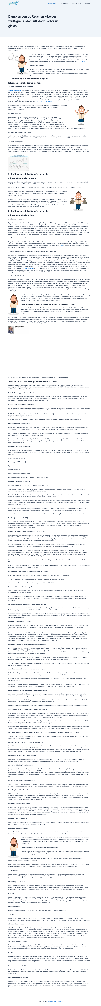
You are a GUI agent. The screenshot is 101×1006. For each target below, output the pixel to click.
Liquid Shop (88, 3)
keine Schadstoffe (82, 61)
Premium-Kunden (66, 3)
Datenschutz (60, 1001)
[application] (58, 3)
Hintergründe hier (30, 268)
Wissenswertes (54, 3)
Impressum (50, 1001)
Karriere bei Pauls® (77, 3)
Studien (61, 245)
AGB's (55, 1001)
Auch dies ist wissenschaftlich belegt (51, 101)
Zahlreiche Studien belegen (16, 90)
